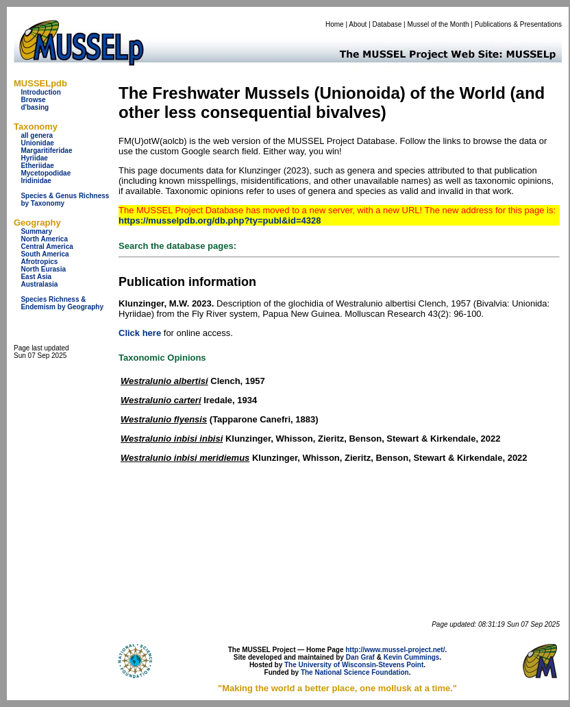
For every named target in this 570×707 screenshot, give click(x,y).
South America (45, 254)
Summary (36, 231)
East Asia (36, 276)
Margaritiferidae (46, 150)
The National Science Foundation (355, 672)
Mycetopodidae (46, 173)
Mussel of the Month (438, 24)
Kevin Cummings (412, 657)
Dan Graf (360, 657)
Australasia (39, 284)
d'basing (35, 107)
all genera (37, 135)
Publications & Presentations (518, 24)
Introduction (40, 92)
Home (334, 24)
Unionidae (37, 143)
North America (44, 239)
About (358, 24)
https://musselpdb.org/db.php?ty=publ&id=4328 (220, 220)
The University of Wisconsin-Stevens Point (353, 665)
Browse (33, 100)
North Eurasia (43, 269)
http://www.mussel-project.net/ (395, 650)
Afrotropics (39, 261)
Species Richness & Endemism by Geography (62, 303)
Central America (47, 246)
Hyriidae (34, 158)
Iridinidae (36, 180)
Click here (140, 333)
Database (387, 24)
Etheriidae (37, 165)
